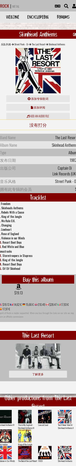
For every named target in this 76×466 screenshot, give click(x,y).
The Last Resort (38, 44)
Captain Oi (65, 168)
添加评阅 (38, 107)
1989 (40, 460)
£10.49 (41, 304)
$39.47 (53, 304)
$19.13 (18, 292)
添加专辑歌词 (38, 98)
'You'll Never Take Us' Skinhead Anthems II (66, 426)
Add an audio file (38, 116)
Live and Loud (43, 424)
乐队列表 (6, 44)
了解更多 (38, 374)
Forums (63, 17)
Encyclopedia (38, 17)
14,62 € (17, 304)
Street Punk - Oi (21, 44)
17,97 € (6, 309)
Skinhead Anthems (65, 460)
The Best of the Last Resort (27, 460)
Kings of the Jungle (25, 444)
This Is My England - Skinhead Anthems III (26, 426)
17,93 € (64, 304)
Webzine (12, 17)
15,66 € (29, 304)
